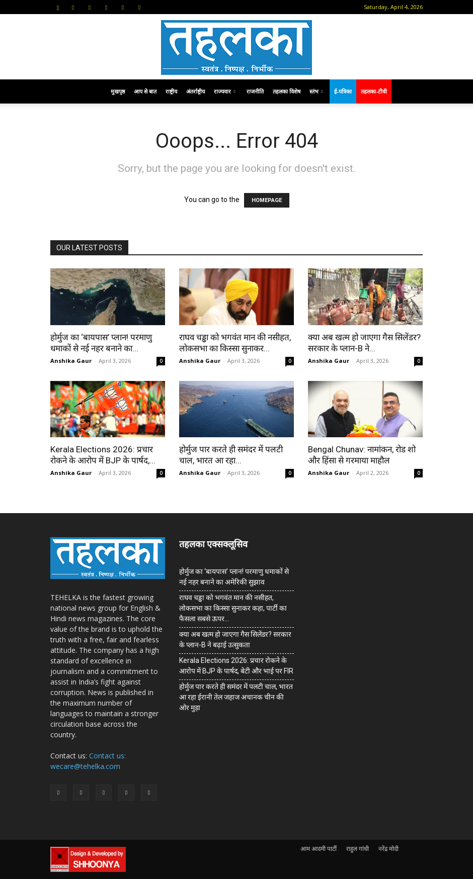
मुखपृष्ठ (118, 91)
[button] (57, 7)
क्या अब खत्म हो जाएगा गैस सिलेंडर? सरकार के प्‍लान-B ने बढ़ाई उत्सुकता (235, 639)
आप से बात (145, 91)
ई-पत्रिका (343, 91)
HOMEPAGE (267, 200)
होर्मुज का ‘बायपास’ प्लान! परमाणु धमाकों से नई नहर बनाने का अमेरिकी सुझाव (234, 576)
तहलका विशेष (286, 91)
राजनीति (255, 91)
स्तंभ (316, 91)
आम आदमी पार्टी (318, 848)
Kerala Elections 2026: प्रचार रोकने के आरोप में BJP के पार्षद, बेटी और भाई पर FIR (236, 665)
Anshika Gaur (71, 360)
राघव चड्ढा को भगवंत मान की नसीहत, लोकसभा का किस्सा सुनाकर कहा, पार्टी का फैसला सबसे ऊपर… (233, 608)
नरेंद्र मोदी (388, 848)
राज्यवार (224, 91)
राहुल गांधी (357, 848)
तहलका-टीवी (374, 91)
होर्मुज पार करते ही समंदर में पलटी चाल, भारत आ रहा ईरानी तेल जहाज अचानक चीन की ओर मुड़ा (236, 697)
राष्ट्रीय (171, 91)
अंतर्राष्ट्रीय (195, 91)
